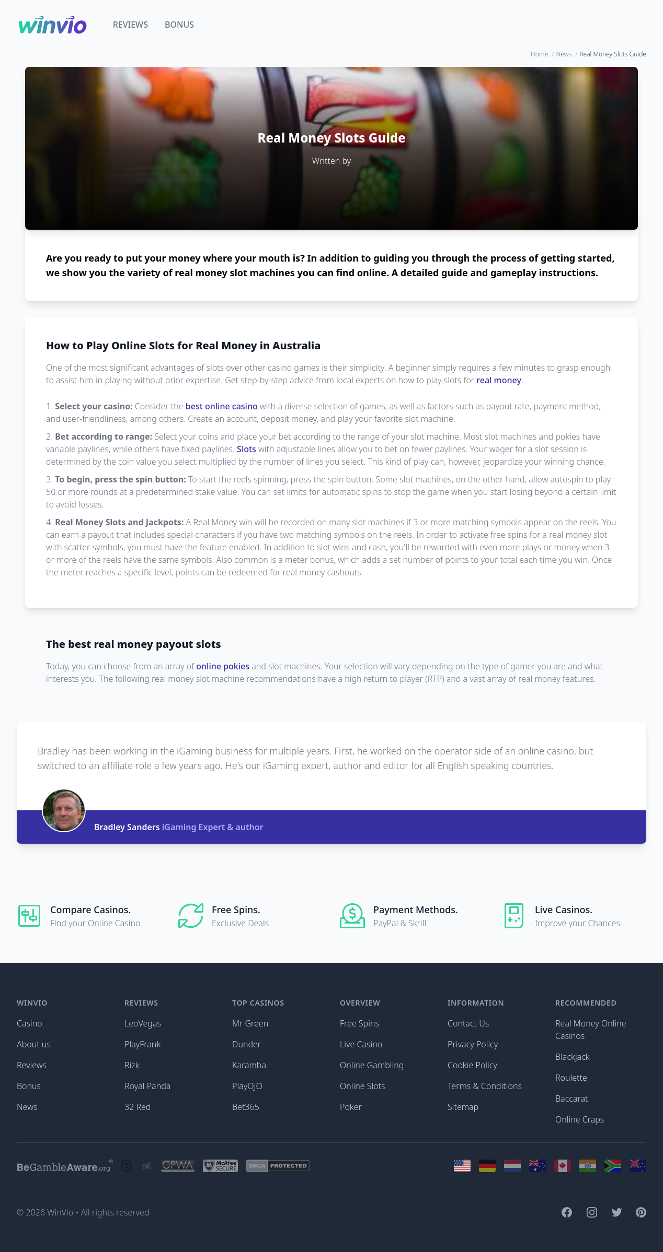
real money (498, 380)
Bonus (179, 24)
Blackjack (572, 1056)
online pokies (222, 666)
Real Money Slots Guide (612, 54)
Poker (351, 1107)
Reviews (130, 24)
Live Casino (361, 1044)
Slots (246, 449)
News (564, 54)
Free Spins (359, 1023)
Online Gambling (372, 1065)
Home (539, 54)
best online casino (222, 406)
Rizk (132, 1065)
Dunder (246, 1044)
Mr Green (250, 1023)
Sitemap (463, 1107)
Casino (29, 1023)
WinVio (60, 1212)
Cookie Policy (472, 1065)
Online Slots (362, 1086)
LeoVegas (142, 1023)
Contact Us (468, 1023)
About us (34, 1044)
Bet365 (245, 1107)
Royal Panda (147, 1086)
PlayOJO (247, 1086)
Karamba (249, 1065)
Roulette (571, 1077)
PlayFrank (142, 1044)
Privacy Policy (473, 1044)
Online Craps (579, 1119)
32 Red (137, 1107)
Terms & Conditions (485, 1086)
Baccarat (571, 1098)
